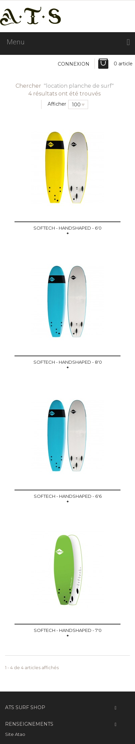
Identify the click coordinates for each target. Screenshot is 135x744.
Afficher (57, 104)
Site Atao (15, 734)
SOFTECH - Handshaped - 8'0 (67, 362)
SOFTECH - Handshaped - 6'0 (67, 228)
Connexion (73, 64)
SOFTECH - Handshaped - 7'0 (68, 630)
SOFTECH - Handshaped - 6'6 (68, 496)
